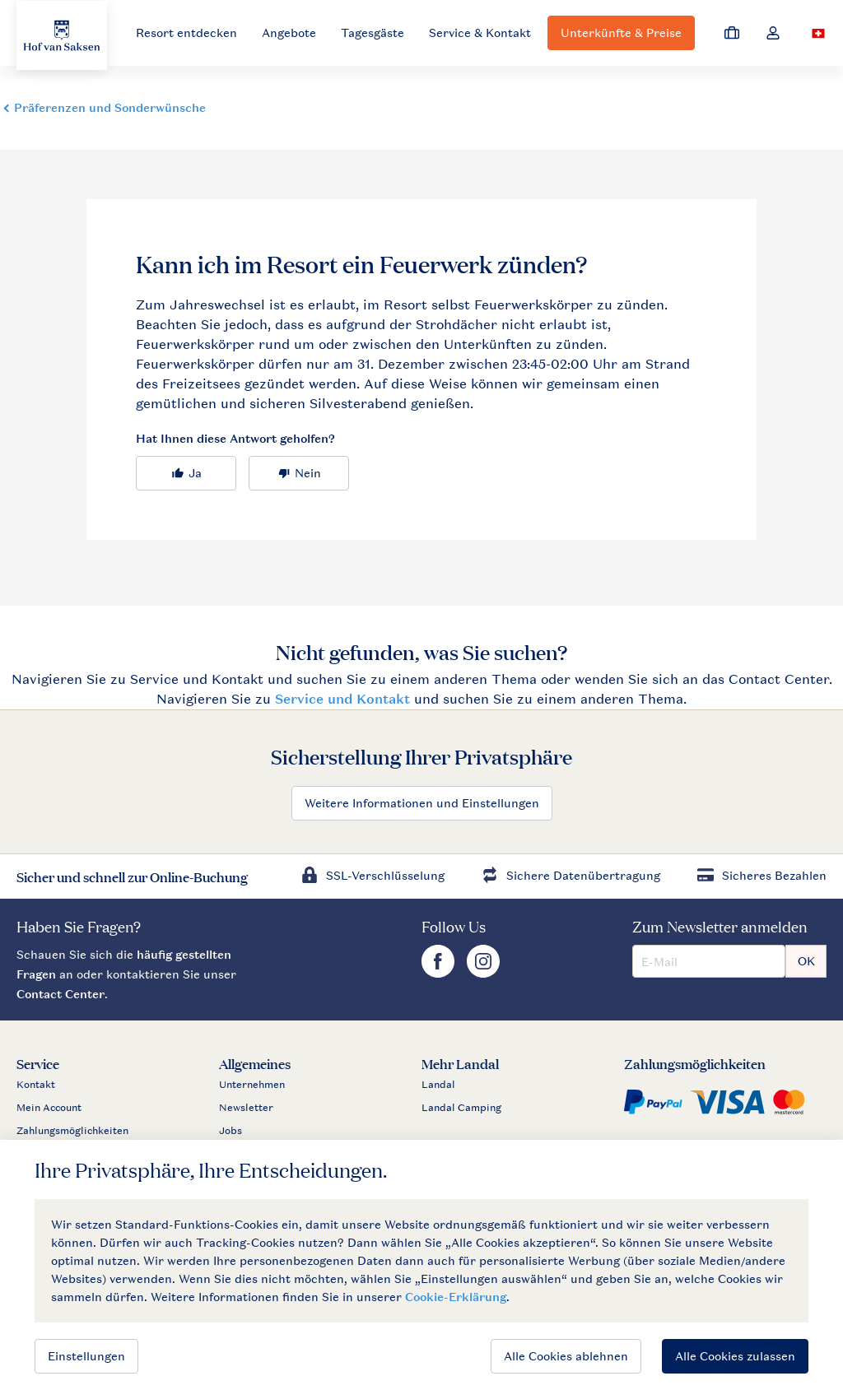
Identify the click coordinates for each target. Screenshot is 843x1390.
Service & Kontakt (480, 32)
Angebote (289, 32)
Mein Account (49, 1107)
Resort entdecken (186, 32)
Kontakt (35, 1084)
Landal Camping (461, 1107)
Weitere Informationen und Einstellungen (422, 803)
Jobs (230, 1130)
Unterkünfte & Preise (621, 32)
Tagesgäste (372, 32)
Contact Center (60, 994)
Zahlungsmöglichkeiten (72, 1130)
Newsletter (246, 1107)
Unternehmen (252, 1084)
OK (806, 961)
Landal (438, 1084)
